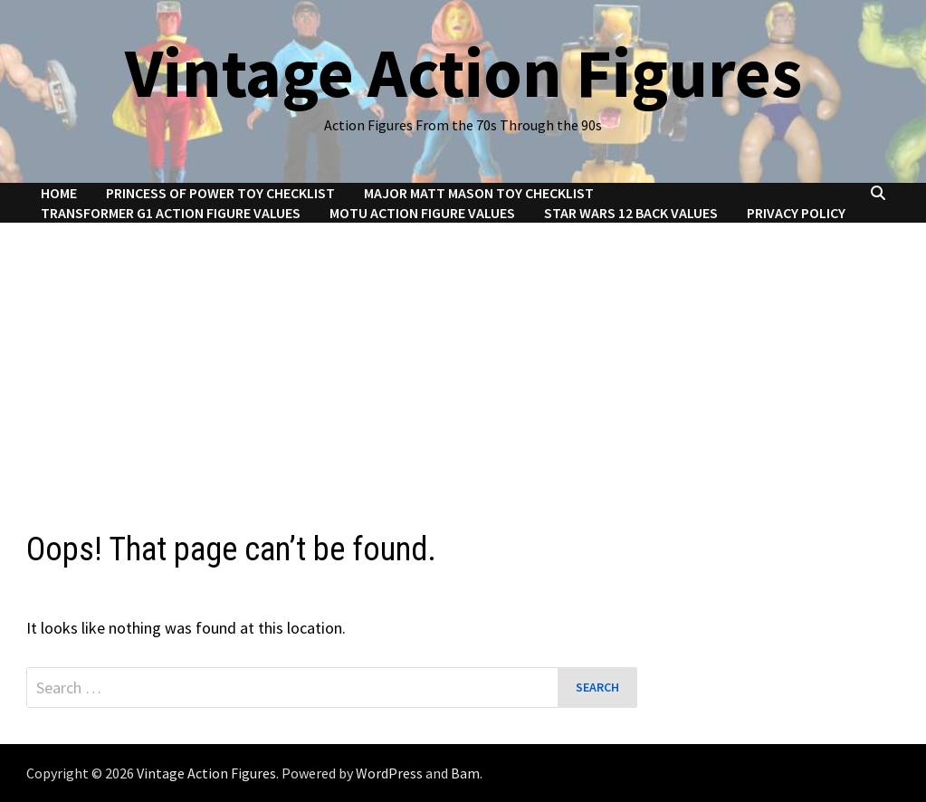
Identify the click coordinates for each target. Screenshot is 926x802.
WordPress (389, 773)
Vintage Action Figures (463, 72)
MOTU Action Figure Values (422, 213)
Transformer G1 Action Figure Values (171, 213)
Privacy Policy (796, 213)
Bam (465, 773)
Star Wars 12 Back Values (631, 213)
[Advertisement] (463, 358)
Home (59, 193)
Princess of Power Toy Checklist (220, 193)
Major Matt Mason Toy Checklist (479, 193)
